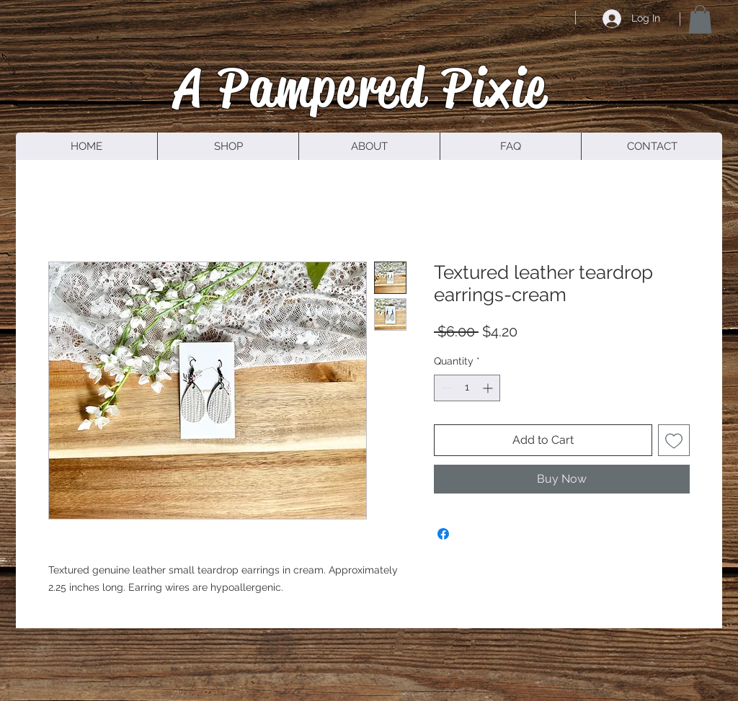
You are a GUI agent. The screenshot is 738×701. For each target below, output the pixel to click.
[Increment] (489, 388)
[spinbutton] (467, 388)
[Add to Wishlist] (674, 440)
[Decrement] (445, 388)
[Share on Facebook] (443, 534)
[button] (700, 19)
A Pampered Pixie (361, 87)
